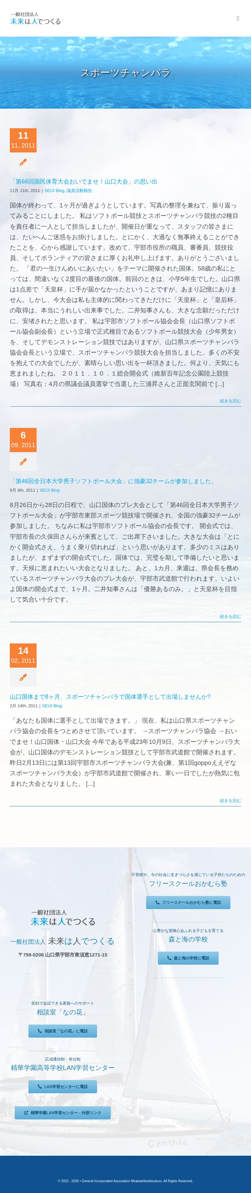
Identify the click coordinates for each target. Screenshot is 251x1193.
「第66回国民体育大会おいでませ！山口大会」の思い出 (84, 181)
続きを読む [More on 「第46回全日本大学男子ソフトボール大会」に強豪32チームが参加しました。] (230, 616)
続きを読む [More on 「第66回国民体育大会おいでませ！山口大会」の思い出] (230, 400)
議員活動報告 (79, 190)
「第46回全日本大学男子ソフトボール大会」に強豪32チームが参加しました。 (113, 481)
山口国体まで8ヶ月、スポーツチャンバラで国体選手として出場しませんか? (110, 696)
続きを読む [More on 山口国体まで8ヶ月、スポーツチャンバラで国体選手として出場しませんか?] (230, 800)
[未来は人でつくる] (35, 13)
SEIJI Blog (54, 190)
